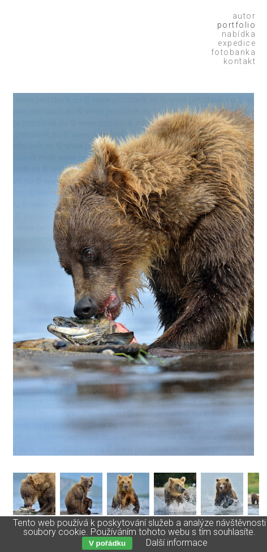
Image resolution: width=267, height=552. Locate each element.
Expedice (237, 43)
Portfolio (236, 24)
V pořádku (107, 543)
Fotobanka (233, 52)
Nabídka (239, 34)
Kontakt (239, 61)
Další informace (177, 542)
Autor (244, 15)
